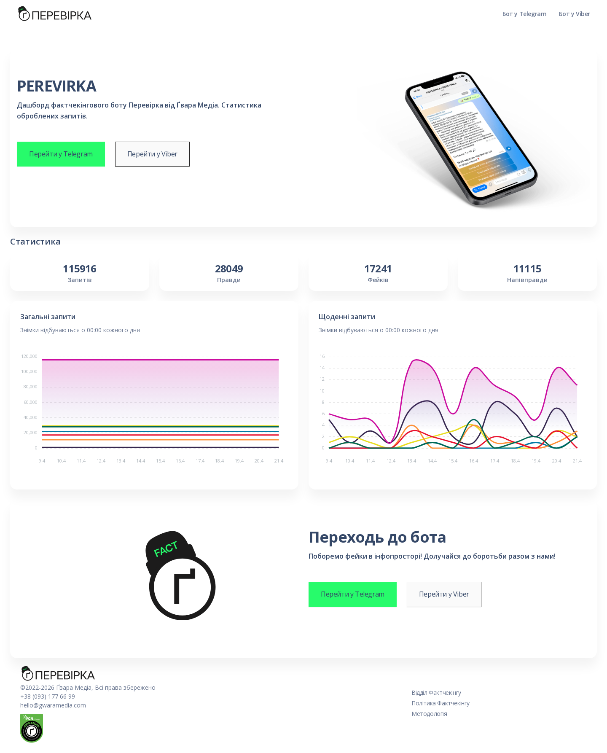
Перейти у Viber (152, 154)
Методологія (429, 714)
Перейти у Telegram (61, 154)
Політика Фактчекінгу (440, 703)
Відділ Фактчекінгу (436, 692)
